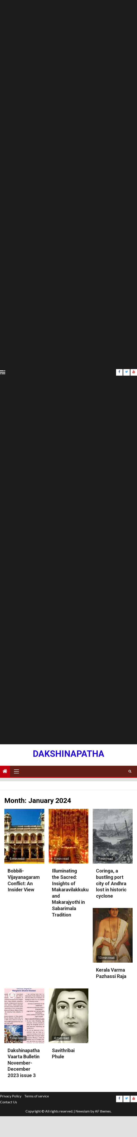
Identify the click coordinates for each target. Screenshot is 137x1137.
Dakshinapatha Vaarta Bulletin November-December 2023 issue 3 (24, 1063)
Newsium (82, 1111)
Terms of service (36, 1096)
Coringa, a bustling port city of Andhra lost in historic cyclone (111, 883)
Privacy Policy (10, 1096)
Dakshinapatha (68, 754)
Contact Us (8, 1102)
